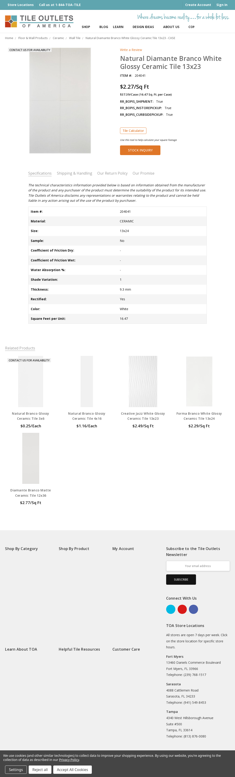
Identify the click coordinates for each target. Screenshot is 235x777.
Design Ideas (145, 27)
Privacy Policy (69, 759)
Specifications (40, 173)
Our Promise (143, 173)
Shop (88, 27)
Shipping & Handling (74, 173)
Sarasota (173, 684)
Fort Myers (174, 656)
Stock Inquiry (140, 150)
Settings (16, 769)
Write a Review (131, 50)
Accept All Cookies (72, 769)
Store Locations (21, 5)
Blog (103, 27)
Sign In (221, 5)
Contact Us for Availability (29, 50)
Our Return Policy (112, 173)
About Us (173, 27)
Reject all (40, 769)
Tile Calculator (133, 130)
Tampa (172, 711)
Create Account (198, 5)
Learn (120, 27)
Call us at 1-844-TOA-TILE (60, 5)
